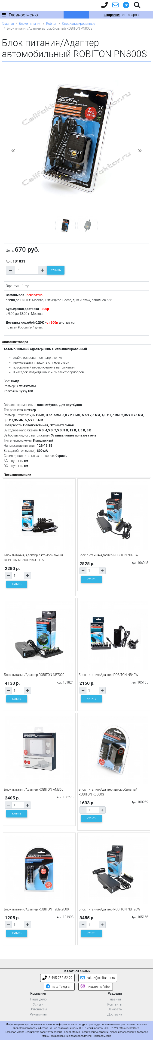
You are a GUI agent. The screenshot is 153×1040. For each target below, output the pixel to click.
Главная (8, 23)
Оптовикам (38, 1009)
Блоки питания (30, 23)
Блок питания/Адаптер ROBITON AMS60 (33, 789)
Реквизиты (38, 1014)
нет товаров (121, 15)
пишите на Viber (95, 987)
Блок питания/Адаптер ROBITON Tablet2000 (36, 909)
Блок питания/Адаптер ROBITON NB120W (109, 909)
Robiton (51, 23)
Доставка (114, 1014)
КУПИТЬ (56, 270)
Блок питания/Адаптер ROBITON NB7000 (34, 675)
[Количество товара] (26, 270)
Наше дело (38, 999)
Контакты (114, 1004)
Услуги (38, 1004)
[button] (13, 151)
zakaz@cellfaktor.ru (97, 978)
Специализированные (78, 23)
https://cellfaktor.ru (129, 1028)
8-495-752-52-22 (57, 978)
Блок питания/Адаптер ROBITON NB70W (108, 555)
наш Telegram (59, 987)
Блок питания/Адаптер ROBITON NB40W (108, 675)
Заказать (115, 1009)
